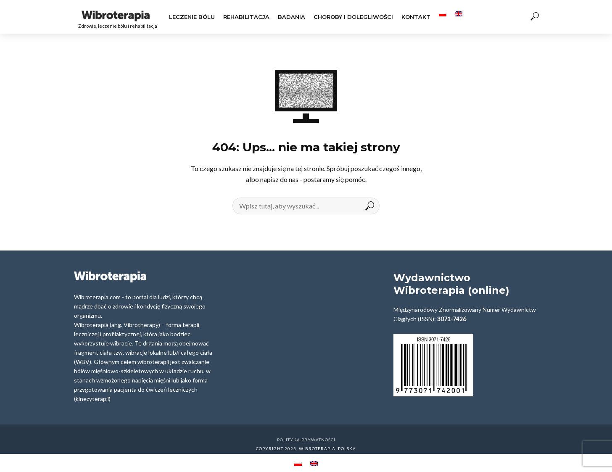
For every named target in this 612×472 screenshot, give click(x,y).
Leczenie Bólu (192, 16)
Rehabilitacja (246, 16)
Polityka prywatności (306, 439)
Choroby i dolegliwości (353, 16)
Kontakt (415, 16)
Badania (291, 16)
